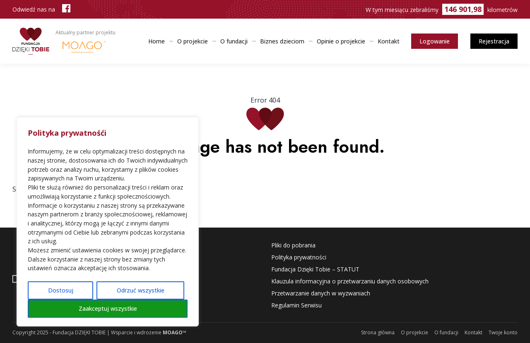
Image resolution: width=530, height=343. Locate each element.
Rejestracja (494, 41)
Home (156, 41)
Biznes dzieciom (282, 41)
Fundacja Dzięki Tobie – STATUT (315, 269)
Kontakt (389, 41)
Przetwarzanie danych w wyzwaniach (320, 293)
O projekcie (192, 41)
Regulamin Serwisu (296, 305)
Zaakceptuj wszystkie (108, 308)
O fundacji (234, 41)
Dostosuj (60, 290)
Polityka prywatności (298, 257)
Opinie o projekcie (341, 41)
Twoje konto (503, 332)
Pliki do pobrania (293, 245)
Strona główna (378, 332)
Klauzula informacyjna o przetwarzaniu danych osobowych (350, 281)
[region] (108, 221)
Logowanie (434, 41)
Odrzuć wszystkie (140, 290)
